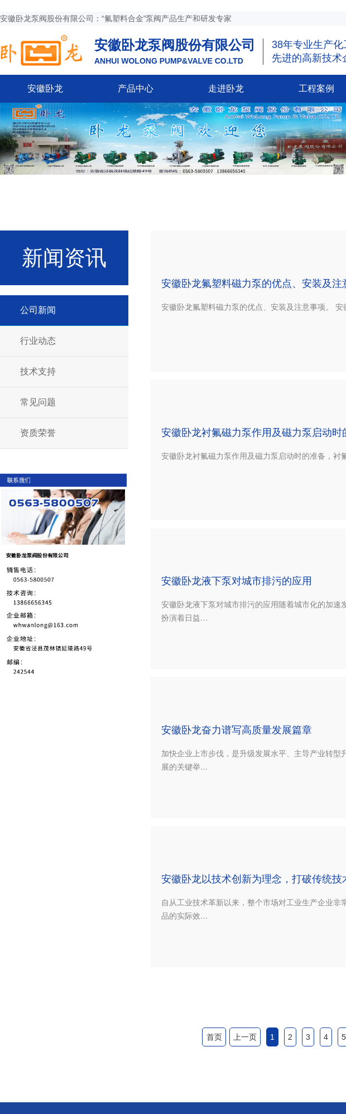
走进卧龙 (226, 88)
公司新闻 (38, 310)
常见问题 (38, 402)
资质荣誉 (38, 433)
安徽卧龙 (45, 88)
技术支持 (38, 371)
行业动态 (38, 340)
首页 (214, 1037)
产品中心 (135, 88)
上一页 (245, 1037)
